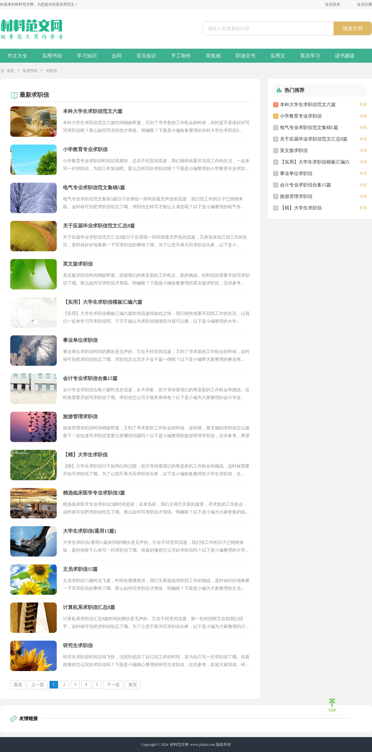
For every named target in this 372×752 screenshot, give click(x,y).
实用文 (277, 55)
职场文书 (245, 55)
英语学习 (310, 55)
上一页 (37, 685)
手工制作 (181, 55)
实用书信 (52, 55)
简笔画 (213, 55)
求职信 (51, 71)
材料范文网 (179, 744)
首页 (10, 71)
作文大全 (17, 55)
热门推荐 (294, 90)
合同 (117, 55)
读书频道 (345, 55)
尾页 (132, 685)
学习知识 (87, 55)
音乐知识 (146, 55)
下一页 (113, 685)
